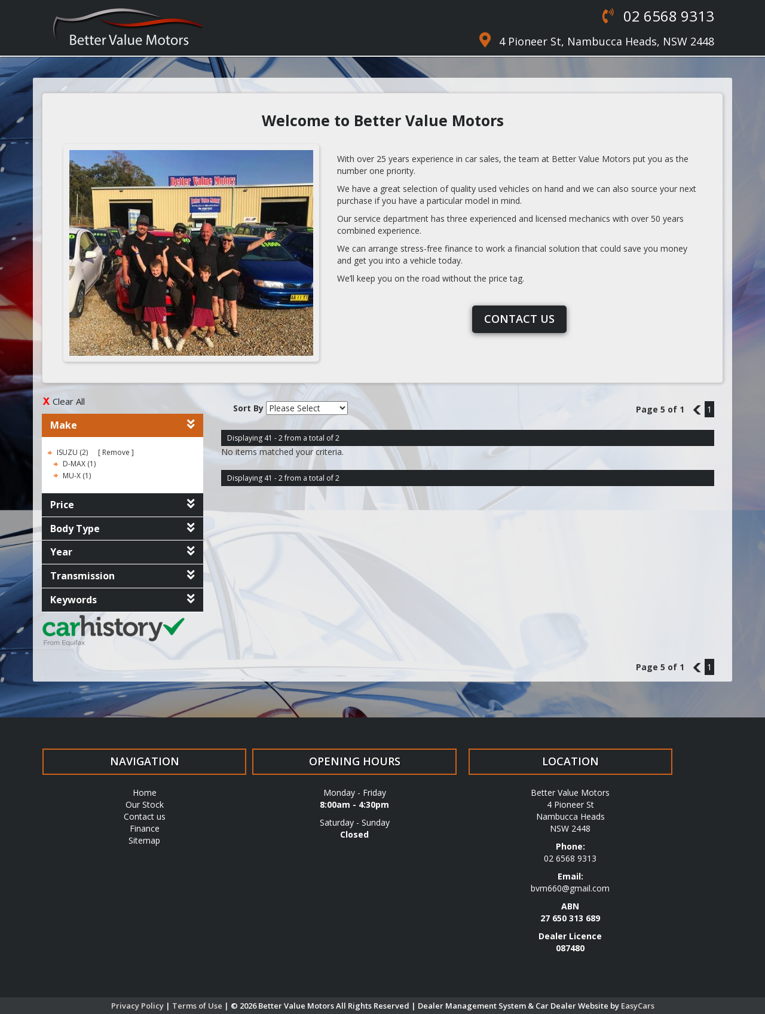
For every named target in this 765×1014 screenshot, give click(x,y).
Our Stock (145, 804)
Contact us (519, 318)
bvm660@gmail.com (570, 888)
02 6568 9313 (667, 16)
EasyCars (637, 1005)
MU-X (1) (77, 476)
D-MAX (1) (79, 464)
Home (145, 792)
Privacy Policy (138, 1005)
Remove (116, 452)
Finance (145, 828)
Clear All (69, 401)
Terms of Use (198, 1005)
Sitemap (144, 840)
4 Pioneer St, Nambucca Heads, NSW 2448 (606, 41)
